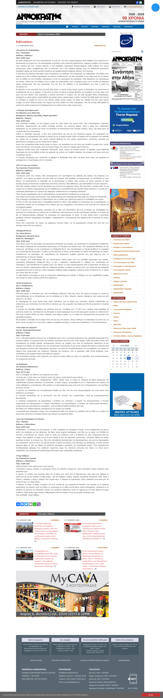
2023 (124, 348)
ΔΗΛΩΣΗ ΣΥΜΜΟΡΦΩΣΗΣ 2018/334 (94, 660)
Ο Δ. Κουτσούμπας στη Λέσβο (123, 262)
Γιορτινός (116, 313)
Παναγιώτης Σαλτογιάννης (122, 332)
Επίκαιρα (116, 277)
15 (121, 358)
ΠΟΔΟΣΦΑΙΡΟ (118, 285)
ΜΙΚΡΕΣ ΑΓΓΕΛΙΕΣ (127, 411)
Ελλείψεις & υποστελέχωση (123, 247)
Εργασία (34, 30)
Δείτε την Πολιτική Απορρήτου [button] (78, 695)
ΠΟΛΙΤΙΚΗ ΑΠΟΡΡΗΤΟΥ (61, 660)
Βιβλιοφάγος (45, 30)
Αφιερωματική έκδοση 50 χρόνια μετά (126, 251)
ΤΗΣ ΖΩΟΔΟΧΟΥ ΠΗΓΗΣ (121, 270)
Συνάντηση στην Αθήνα (121, 240)
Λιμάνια (116, 317)
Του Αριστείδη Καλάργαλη (122, 309)
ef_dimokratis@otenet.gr (134, 7)
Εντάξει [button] (151, 695)
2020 (113, 348)
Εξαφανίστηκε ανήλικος (121, 243)
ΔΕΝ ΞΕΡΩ (117, 324)
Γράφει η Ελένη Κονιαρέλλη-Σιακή (125, 302)
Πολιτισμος (102, 548)
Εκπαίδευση (129, 26)
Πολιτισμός (105, 26)
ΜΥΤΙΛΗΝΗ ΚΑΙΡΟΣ (127, 382)
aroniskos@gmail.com (127, 158)
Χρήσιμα (63, 30)
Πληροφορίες (82, 30)
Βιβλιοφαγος (100, 45)
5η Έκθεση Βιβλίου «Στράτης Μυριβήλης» (127, 336)
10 (129, 355)
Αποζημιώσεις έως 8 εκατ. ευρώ (124, 259)
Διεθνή (72, 30)
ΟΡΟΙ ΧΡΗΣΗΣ (36, 660)
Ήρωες (115, 321)
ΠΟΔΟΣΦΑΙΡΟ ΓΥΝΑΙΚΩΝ (122, 289)
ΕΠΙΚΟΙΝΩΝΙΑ (124, 660)
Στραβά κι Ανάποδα (120, 281)
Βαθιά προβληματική (120, 255)
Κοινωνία (85, 26)
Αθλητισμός (117, 26)
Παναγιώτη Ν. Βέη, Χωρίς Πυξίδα (124, 328)
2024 (128, 348)
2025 (132, 348)
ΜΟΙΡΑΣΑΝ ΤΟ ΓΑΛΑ (120, 274)
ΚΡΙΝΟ (115, 305)
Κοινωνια (55, 520)
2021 (117, 348)
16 (125, 358)
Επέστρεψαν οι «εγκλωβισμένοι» (124, 266)
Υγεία (55, 30)
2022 (120, 348)
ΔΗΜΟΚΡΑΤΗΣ (24, 2)
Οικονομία (94, 26)
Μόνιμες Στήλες (23, 30)
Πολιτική (75, 26)
